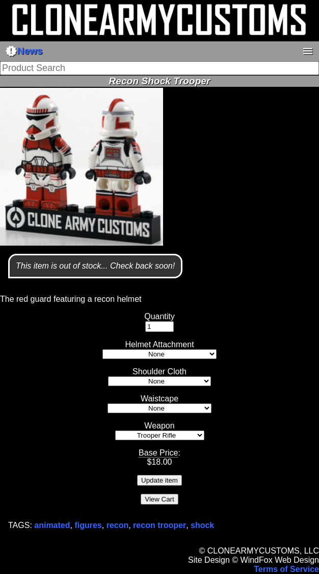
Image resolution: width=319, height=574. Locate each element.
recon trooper (159, 525)
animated (52, 525)
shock (202, 525)
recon (118, 525)
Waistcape (159, 398)
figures (87, 525)
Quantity (159, 316)
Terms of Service (286, 569)
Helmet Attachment (159, 344)
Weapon (159, 425)
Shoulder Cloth (159, 371)
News (24, 51)
